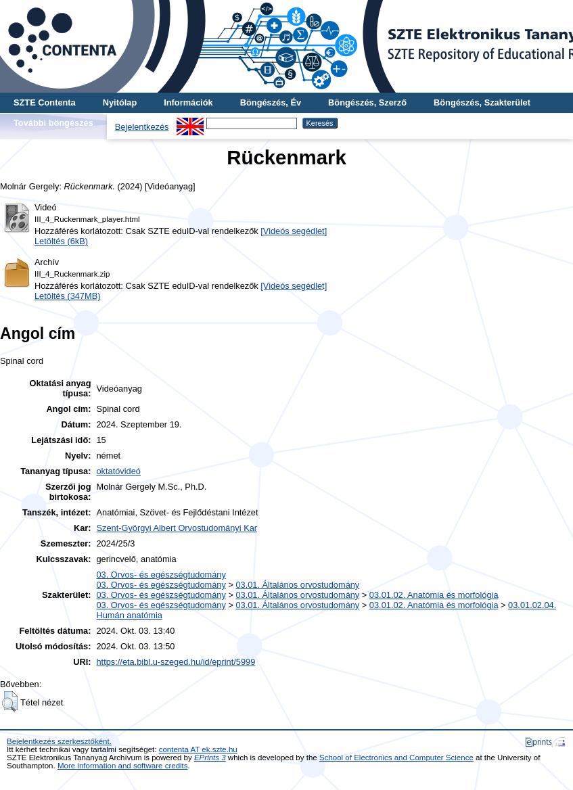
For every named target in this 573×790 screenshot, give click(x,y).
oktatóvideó (119, 471)
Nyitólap (120, 102)
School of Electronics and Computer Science (396, 757)
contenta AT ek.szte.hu (198, 749)
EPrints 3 (210, 757)
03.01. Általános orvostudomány (297, 585)
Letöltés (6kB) (61, 241)
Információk (188, 102)
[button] (10, 701)
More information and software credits (123, 766)
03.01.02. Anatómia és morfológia (434, 595)
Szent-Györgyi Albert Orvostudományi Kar (177, 528)
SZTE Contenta (45, 102)
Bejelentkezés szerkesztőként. (59, 741)
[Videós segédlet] (293, 231)
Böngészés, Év (270, 102)
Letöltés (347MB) (67, 296)
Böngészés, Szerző (367, 102)
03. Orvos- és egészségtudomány (161, 575)
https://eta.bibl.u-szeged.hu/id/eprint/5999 (176, 662)
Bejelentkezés (142, 127)
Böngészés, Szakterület (482, 102)
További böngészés (53, 123)
